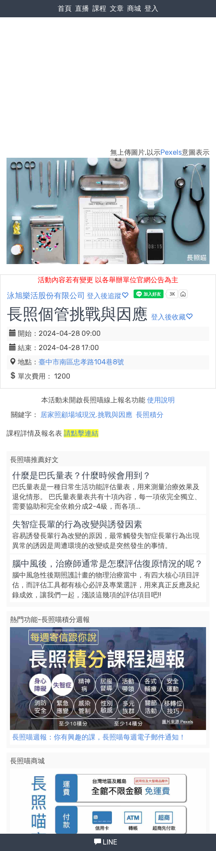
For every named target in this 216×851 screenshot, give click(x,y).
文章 (117, 8)
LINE (105, 842)
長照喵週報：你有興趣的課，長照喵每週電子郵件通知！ (99, 737)
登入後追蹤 (107, 296)
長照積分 (150, 415)
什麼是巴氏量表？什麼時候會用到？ (81, 475)
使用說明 (161, 400)
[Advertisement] (108, 65)
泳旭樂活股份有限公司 (46, 295)
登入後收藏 (172, 317)
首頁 (65, 8)
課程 (99, 8)
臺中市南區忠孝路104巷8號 (81, 362)
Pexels (171, 152)
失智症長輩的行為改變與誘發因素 (77, 524)
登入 (151, 8)
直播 (82, 8)
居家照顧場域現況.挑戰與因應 (86, 415)
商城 (134, 8)
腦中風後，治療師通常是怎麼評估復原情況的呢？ (107, 563)
